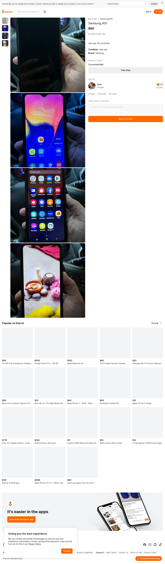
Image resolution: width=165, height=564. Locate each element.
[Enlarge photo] (47, 55)
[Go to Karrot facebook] (144, 544)
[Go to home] (7, 12)
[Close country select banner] (162, 3)
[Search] (45, 11)
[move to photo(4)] (5, 43)
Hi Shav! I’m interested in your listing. (125, 109)
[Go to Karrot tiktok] (160, 544)
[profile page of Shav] (92, 85)
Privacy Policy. (34, 544)
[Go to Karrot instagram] (150, 544)
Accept (67, 551)
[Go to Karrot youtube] (155, 544)
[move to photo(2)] (5, 28)
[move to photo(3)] (5, 36)
